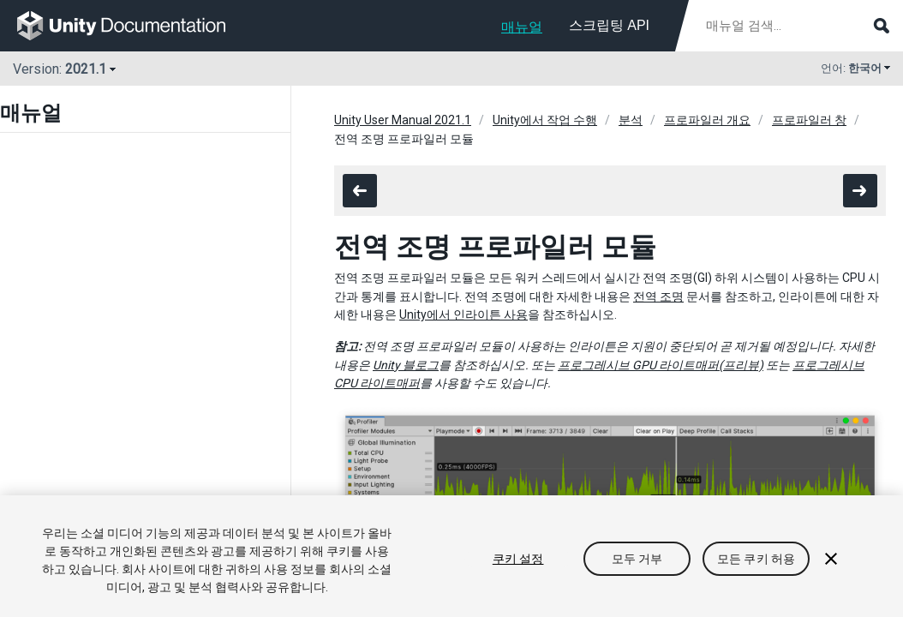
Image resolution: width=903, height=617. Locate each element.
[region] (451, 556)
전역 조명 (658, 296)
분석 (631, 120)
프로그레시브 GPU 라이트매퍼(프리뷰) (660, 365)
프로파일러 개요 (707, 120)
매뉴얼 (521, 27)
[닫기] (831, 559)
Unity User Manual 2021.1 (402, 120)
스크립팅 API (609, 25)
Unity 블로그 (406, 365)
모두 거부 (637, 559)
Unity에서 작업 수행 (545, 120)
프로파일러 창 (809, 120)
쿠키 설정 (518, 559)
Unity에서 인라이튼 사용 (463, 314)
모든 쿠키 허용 (756, 559)
